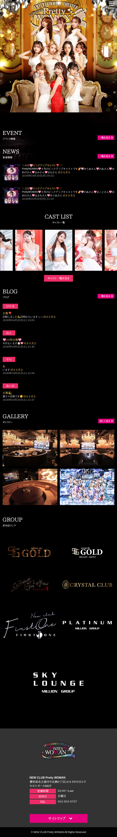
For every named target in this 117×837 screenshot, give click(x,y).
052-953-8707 (67, 801)
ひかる (10, 306)
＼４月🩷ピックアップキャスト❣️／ (42, 165)
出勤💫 (7, 392)
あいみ (10, 385)
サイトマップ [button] (60, 818)
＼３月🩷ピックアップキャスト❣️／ (42, 188)
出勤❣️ (7, 313)
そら (9, 359)
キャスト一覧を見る (58, 278)
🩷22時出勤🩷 (12, 339)
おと (9, 332)
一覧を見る (106, 137)
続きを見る (64, 172)
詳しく (106, 421)
